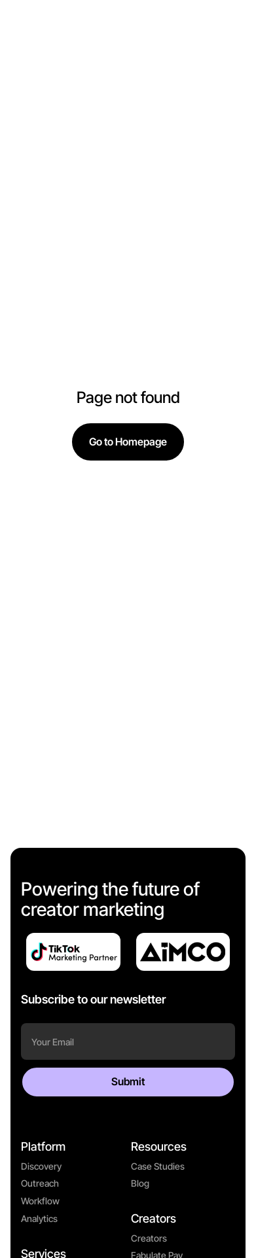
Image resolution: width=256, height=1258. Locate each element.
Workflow (40, 1200)
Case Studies (158, 1166)
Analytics (39, 1218)
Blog (140, 1183)
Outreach (40, 1183)
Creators (149, 1238)
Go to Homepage (128, 441)
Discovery (41, 1166)
